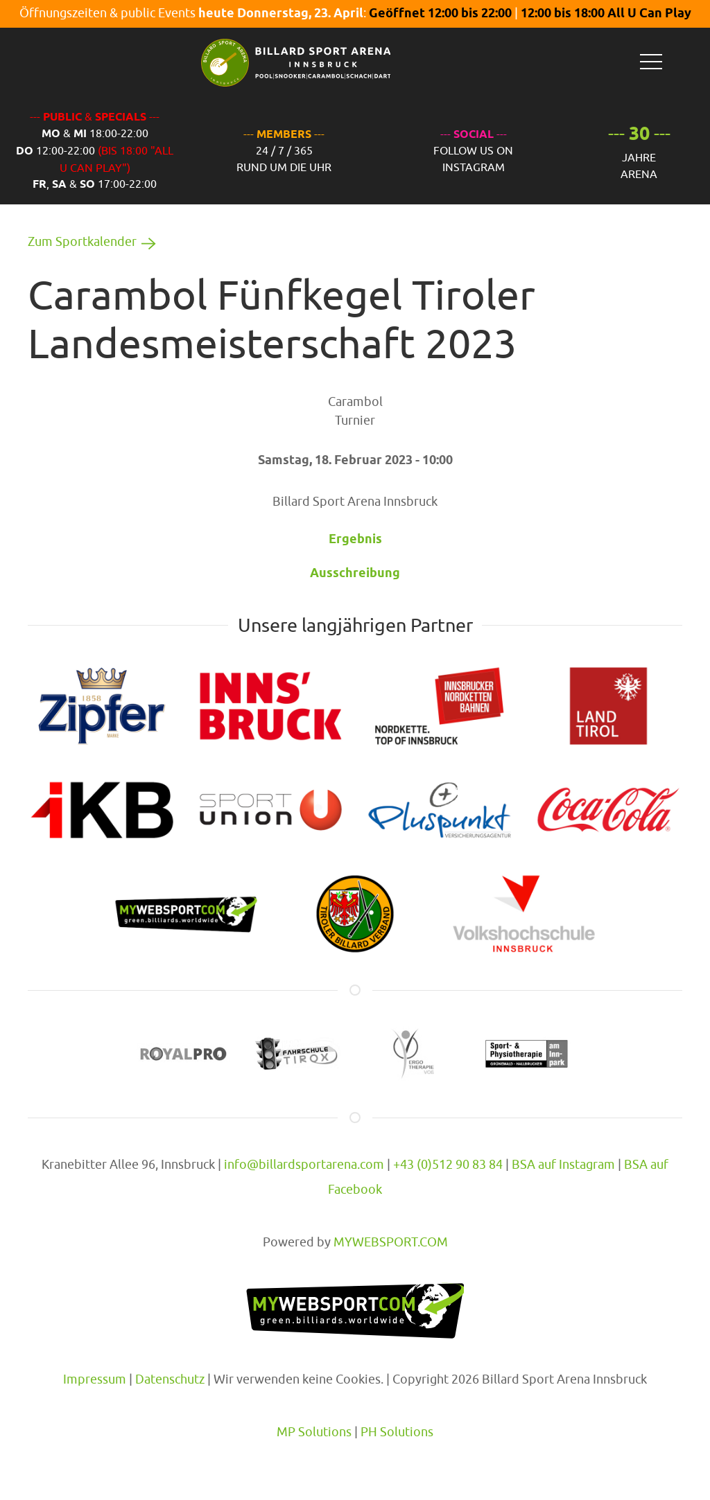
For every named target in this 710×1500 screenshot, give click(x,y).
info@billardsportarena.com (304, 1164)
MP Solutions (314, 1431)
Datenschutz (170, 1379)
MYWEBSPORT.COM (391, 1242)
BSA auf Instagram (563, 1164)
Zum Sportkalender (94, 241)
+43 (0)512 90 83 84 (448, 1164)
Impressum (94, 1379)
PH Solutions (397, 1431)
